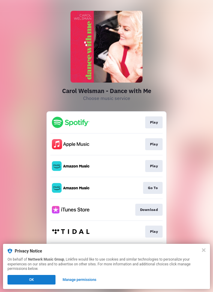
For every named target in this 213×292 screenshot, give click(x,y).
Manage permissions (80, 280)
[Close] (203, 250)
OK (31, 280)
